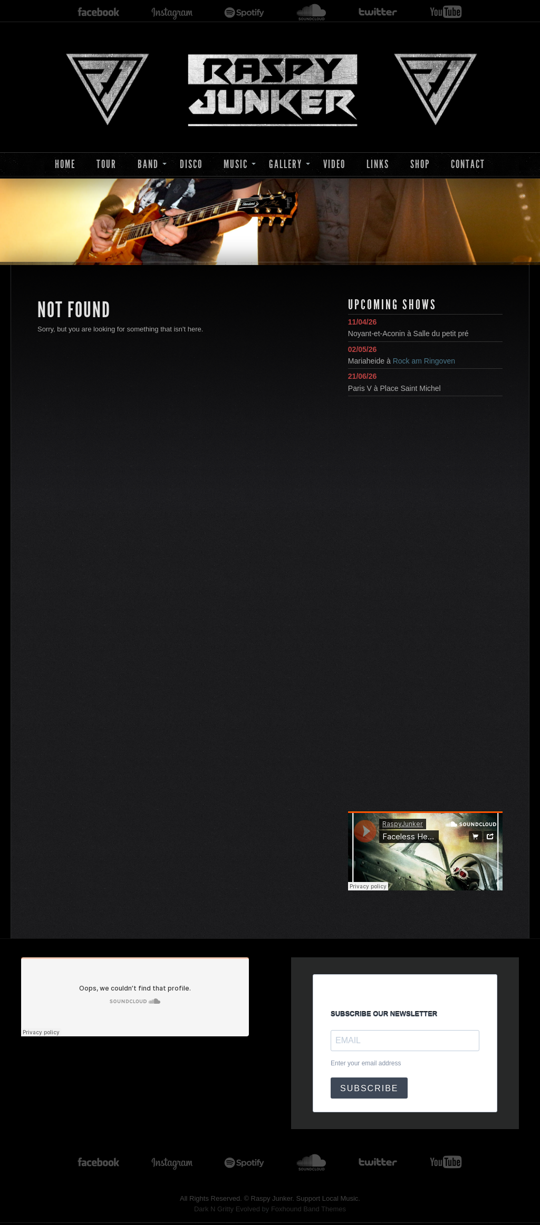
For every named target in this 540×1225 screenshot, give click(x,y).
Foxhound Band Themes (308, 1209)
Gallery (285, 164)
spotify (244, 12)
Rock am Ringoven (424, 361)
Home (65, 164)
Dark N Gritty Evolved (227, 1209)
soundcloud (311, 12)
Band (148, 164)
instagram (171, 12)
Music (236, 164)
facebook (99, 12)
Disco (191, 164)
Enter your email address (366, 1063)
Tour (107, 164)
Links (378, 164)
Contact (468, 164)
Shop (420, 164)
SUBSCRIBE (369, 1088)
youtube (445, 12)
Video (334, 164)
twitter (378, 12)
